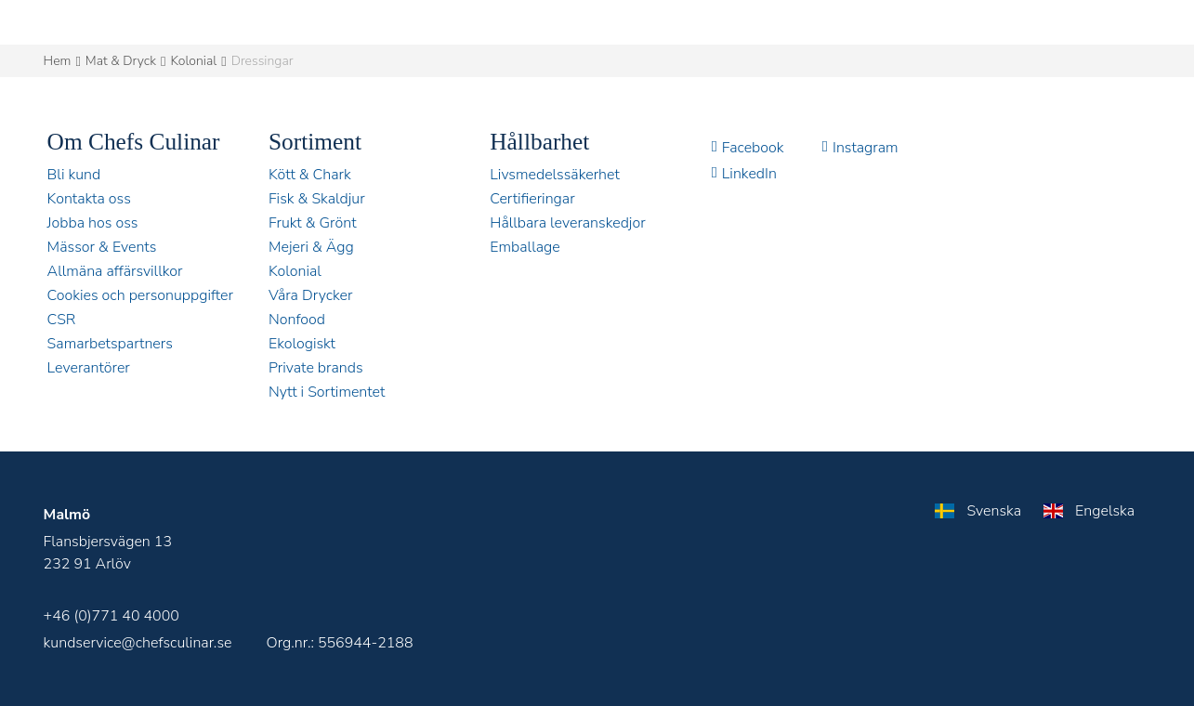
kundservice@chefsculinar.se (138, 643)
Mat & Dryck (120, 61)
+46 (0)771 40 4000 (111, 616)
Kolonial (193, 61)
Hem (58, 61)
